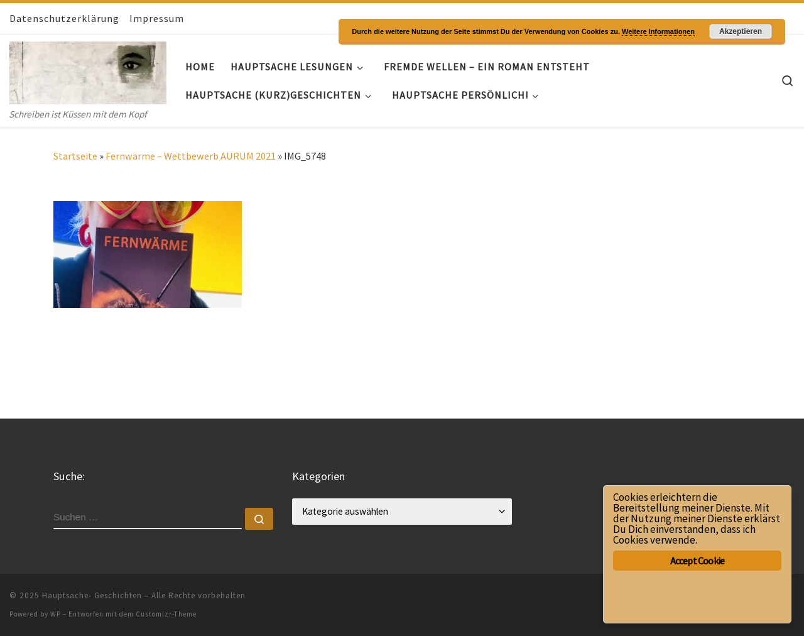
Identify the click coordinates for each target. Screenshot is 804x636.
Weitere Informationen (658, 31)
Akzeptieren (740, 31)
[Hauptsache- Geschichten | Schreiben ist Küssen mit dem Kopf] (87, 70)
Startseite (75, 156)
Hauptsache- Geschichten (92, 595)
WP (55, 614)
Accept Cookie (697, 560)
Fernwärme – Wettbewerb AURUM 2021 (191, 156)
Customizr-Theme (166, 614)
